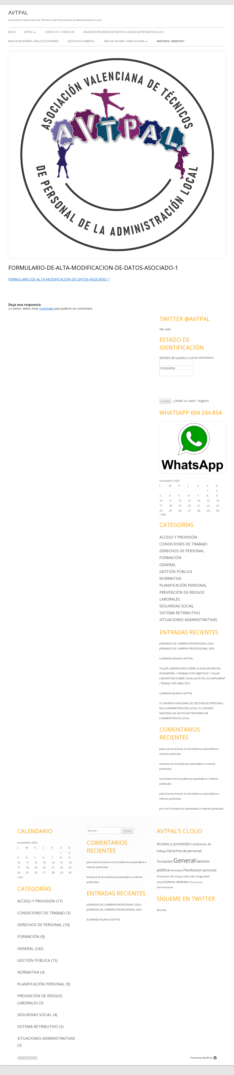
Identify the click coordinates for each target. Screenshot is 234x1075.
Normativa (170, 578)
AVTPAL (18, 12)
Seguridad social (176, 605)
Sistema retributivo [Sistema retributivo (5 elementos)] (177, 882)
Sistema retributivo (179, 612)
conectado (46, 308)
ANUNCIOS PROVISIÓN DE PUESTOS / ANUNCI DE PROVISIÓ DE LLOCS (123, 32)
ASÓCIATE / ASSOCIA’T (171, 41)
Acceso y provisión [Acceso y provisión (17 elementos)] (173, 843)
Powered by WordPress (204, 1058)
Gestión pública (175, 571)
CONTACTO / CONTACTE (59, 32)
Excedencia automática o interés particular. (197, 808)
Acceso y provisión (178, 537)
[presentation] (191, 387)
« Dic (162, 514)
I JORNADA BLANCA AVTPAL (175, 693)
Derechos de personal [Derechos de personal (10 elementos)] (184, 851)
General (167, 564)
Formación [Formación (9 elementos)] (165, 861)
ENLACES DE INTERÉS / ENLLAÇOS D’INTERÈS (33, 41)
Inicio (12, 32)
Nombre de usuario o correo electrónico (186, 358)
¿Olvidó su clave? (184, 401)
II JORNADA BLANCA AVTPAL (176, 658)
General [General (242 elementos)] (184, 860)
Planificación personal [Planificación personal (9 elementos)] (199, 870)
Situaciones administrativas (188, 619)
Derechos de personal (181, 550)
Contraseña (167, 368)
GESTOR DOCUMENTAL (81, 41)
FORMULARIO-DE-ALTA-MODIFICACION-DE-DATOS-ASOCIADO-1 (59, 279)
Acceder (32, 1058)
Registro (203, 401)
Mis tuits (165, 329)
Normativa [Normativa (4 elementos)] (176, 870)
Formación (170, 557)
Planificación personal (183, 585)
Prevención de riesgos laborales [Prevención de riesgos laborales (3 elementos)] (176, 876)
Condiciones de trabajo (183, 543)
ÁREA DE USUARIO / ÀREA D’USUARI (124, 41)
